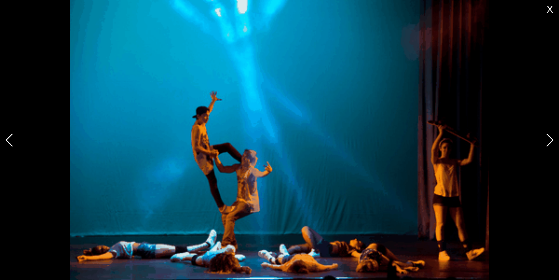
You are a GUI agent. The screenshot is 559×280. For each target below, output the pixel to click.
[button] (550, 140)
